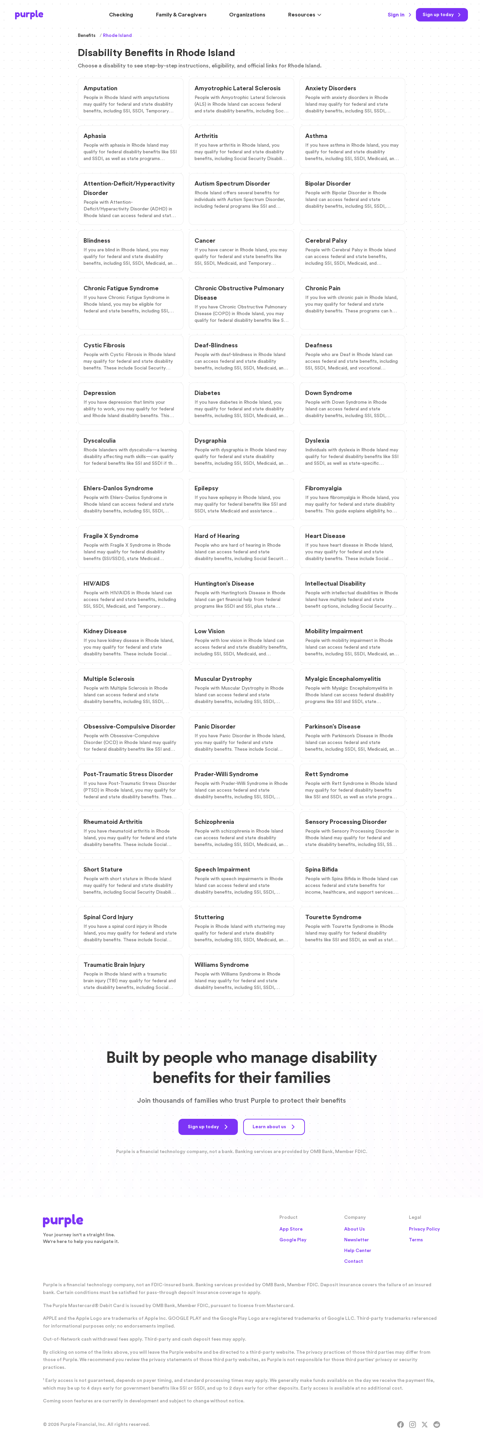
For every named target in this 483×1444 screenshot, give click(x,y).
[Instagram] (412, 1424)
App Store (291, 1229)
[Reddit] (436, 1424)
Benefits (87, 35)
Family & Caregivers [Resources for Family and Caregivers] (181, 14)
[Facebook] (400, 1424)
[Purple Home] (29, 14)
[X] (424, 1424)
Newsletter (356, 1240)
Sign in (400, 14)
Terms (416, 1240)
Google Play (293, 1240)
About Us (354, 1229)
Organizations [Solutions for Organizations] (247, 14)
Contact (353, 1261)
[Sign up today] (442, 14)
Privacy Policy (424, 1229)
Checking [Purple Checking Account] (121, 14)
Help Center (357, 1250)
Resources (305, 14)
